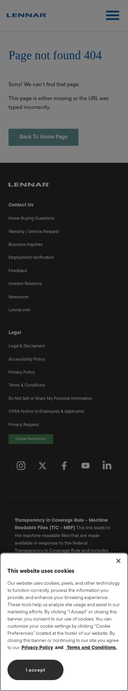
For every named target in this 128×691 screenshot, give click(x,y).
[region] (64, 622)
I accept (35, 670)
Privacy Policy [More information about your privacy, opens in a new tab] (37, 647)
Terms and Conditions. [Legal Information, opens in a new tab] (91, 647)
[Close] (118, 560)
